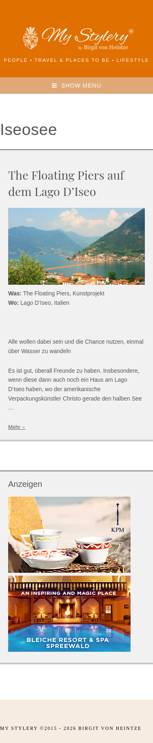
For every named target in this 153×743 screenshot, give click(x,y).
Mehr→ (17, 427)
